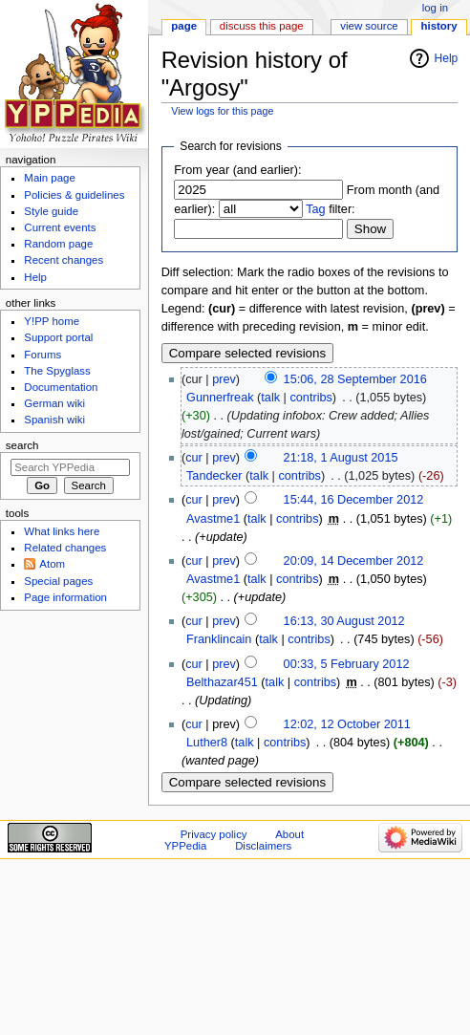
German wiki (54, 403)
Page (184, 26)
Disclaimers (263, 846)
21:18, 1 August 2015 (341, 457)
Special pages (58, 581)
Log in (435, 7)
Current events (60, 227)
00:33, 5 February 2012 (347, 664)
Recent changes (63, 260)
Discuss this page (262, 26)
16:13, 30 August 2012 (344, 621)
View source (368, 26)
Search (22, 445)
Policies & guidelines (74, 195)
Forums (42, 354)
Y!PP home (51, 321)
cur (194, 457)
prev (224, 379)
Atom (52, 564)
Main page (49, 177)
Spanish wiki (54, 419)
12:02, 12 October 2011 (347, 724)
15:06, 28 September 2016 (355, 379)
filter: (330, 209)
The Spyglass (57, 371)
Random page (58, 243)
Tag (315, 209)
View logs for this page (222, 111)
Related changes (65, 547)
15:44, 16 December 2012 (354, 500)
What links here (61, 531)
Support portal (58, 337)
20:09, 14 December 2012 (354, 561)
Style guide (51, 211)
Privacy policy (214, 834)
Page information (65, 597)
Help (447, 58)
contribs (310, 397)
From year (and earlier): (237, 170)
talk (270, 397)
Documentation (60, 387)
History (439, 26)
